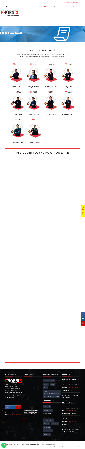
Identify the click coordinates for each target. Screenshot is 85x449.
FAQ (54, 446)
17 (75, 434)
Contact (80, 20)
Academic (33, 20)
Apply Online (47, 406)
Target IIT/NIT (47, 397)
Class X (45, 388)
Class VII (52, 380)
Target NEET (56, 397)
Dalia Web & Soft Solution (48, 444)
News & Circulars (48, 431)
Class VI (46, 380)
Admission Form (48, 410)
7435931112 (20, 6)
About (27, 20)
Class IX (52, 384)
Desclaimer (48, 446)
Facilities (50, 20)
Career (74, 20)
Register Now (57, 6)
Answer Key (47, 427)
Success (62, 20)
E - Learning (47, 6)
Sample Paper (66, 6)
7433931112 (70, 387)
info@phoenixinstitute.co (15, 412)
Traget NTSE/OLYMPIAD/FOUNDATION (52, 392)
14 (24, 6)
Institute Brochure (48, 420)
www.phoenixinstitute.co (15, 414)
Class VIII (46, 384)
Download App (76, 446)
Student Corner (42, 20)
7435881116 (70, 434)
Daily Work (46, 423)
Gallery (68, 20)
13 (75, 387)
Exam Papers (54, 423)
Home (22, 20)
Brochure (75, 6)
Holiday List (47, 434)
